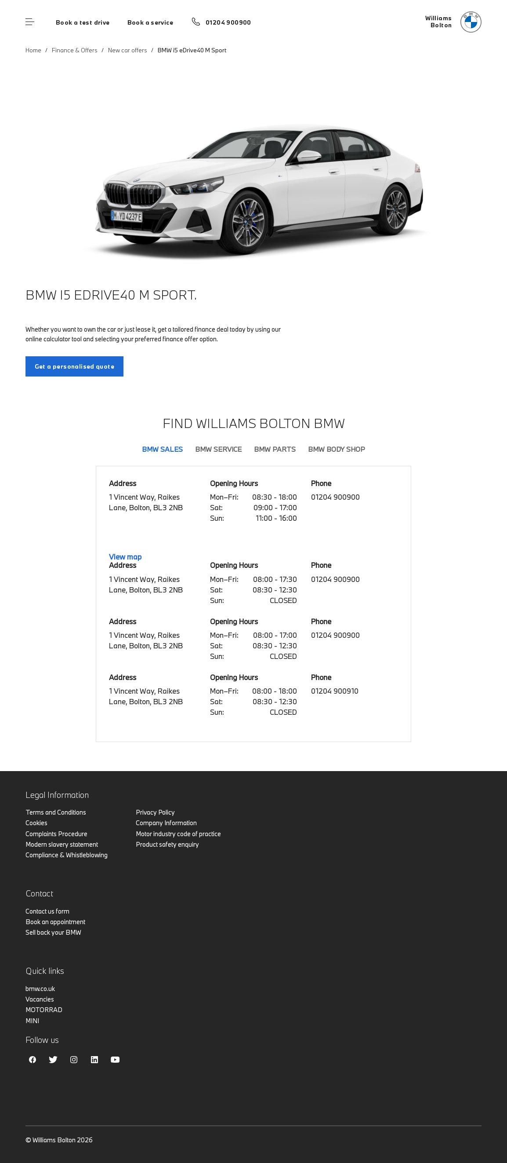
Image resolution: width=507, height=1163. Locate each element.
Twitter (53, 1060)
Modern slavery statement (61, 844)
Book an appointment (55, 922)
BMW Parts (275, 449)
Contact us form (47, 911)
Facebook (32, 1060)
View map (125, 556)
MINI (32, 1021)
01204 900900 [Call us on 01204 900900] (228, 22)
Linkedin (94, 1060)
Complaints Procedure (56, 834)
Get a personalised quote (74, 366)
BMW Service (218, 449)
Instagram (74, 1060)
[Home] (453, 22)
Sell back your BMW (53, 932)
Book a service (150, 22)
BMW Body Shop (336, 449)
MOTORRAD (43, 1010)
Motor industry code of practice (178, 834)
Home (33, 50)
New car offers (127, 50)
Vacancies (39, 999)
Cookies (36, 823)
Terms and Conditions (55, 812)
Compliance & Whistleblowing (66, 855)
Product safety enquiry (167, 844)
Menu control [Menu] (30, 22)
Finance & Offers (75, 50)
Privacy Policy (155, 812)
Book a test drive (83, 22)
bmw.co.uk (40, 988)
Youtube (115, 1060)
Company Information (166, 823)
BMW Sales (162, 449)
